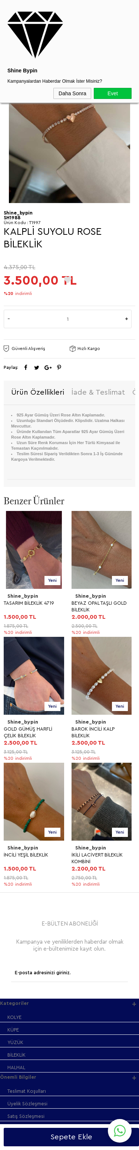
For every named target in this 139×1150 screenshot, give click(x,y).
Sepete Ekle (71, 1137)
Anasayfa (17, 913)
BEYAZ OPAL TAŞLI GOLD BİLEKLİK (31, 606)
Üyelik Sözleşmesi (27, 851)
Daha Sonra (72, 93)
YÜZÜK (15, 790)
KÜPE (13, 778)
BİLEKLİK (16, 803)
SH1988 (12, 217)
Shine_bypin (22, 596)
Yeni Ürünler (20, 925)
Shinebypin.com (98, 1121)
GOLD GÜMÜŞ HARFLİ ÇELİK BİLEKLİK (96, 606)
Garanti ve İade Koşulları (34, 877)
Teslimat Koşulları (26, 839)
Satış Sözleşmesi (25, 864)
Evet (112, 93)
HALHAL (16, 815)
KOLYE (14, 765)
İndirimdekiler (22, 938)
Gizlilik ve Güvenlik (28, 889)
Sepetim (16, 963)
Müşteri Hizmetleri (27, 950)
